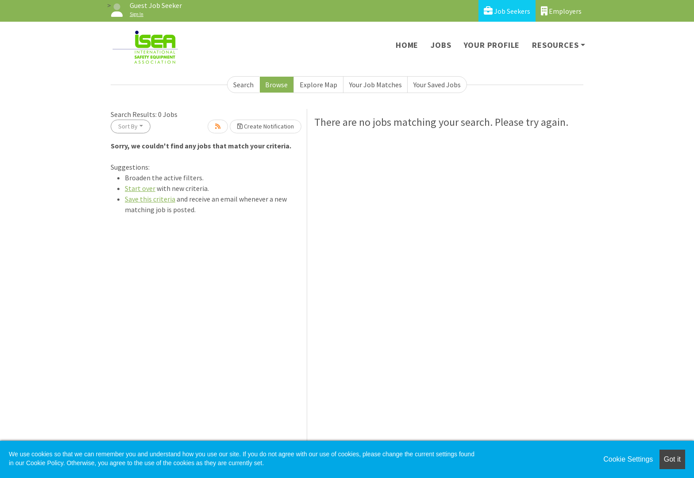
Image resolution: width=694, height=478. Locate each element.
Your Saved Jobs (437, 84)
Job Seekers (507, 10)
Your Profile (492, 45)
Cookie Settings (628, 459)
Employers (561, 10)
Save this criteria (150, 198)
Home (407, 45)
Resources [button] (555, 45)
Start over (140, 188)
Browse (276, 84)
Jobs (441, 45)
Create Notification (265, 126)
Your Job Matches (375, 84)
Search (243, 84)
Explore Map (318, 84)
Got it (672, 459)
